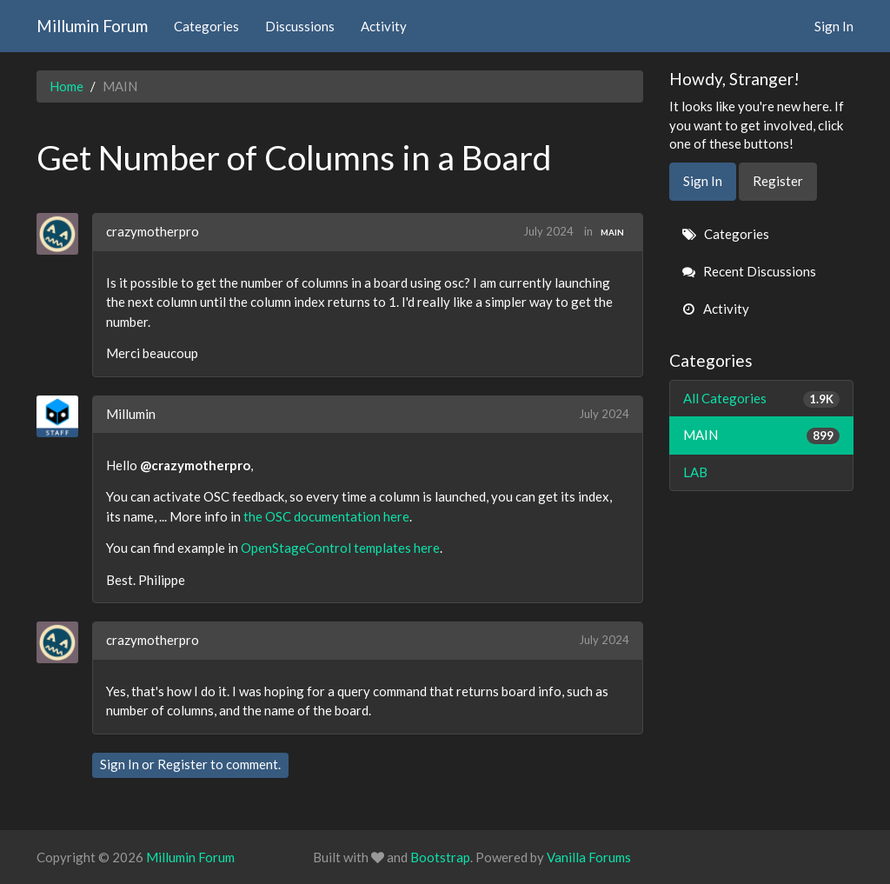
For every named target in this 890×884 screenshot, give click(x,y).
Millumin (131, 414)
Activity (384, 26)
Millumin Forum (92, 26)
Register (182, 764)
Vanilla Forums (589, 857)
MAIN (612, 232)
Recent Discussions (749, 271)
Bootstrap (440, 857)
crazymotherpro (152, 231)
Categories (206, 26)
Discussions (300, 26)
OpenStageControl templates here (340, 547)
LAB (695, 472)
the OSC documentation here (326, 516)
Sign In (833, 26)
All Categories (761, 398)
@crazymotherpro (195, 465)
